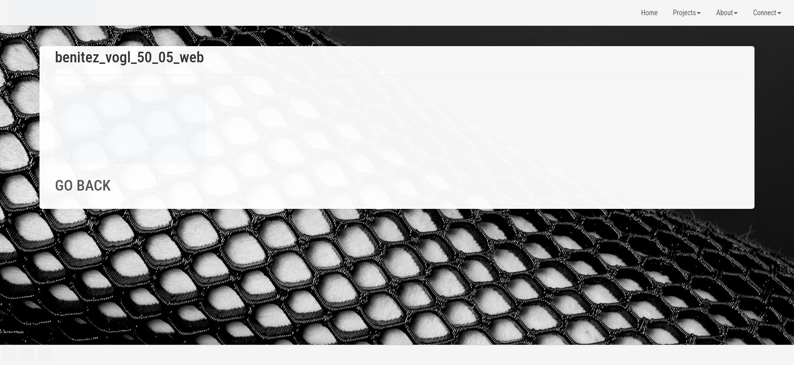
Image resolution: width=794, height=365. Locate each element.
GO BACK (82, 185)
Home (649, 13)
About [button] (727, 13)
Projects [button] (687, 13)
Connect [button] (767, 13)
